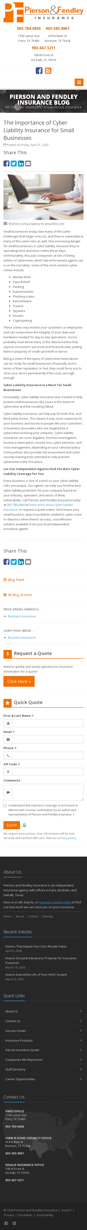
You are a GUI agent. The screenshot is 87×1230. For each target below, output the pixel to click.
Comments (11, 780)
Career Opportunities (43, 1079)
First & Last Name (18, 715)
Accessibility (45, 1215)
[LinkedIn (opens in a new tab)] (21, 163)
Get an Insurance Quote (43, 1050)
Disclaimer (25, 1215)
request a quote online (55, 902)
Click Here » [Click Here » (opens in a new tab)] (19, 681)
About (20, 916)
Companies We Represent (43, 1060)
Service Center (43, 1031)
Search (66, 1210)
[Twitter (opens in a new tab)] (14, 163)
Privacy (9, 1215)
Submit (11, 825)
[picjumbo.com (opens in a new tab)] (54, 223)
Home (7, 916)
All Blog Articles (17, 594)
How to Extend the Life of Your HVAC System (43, 976)
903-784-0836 (16, 505)
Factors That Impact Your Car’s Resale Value (43, 948)
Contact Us (43, 1021)
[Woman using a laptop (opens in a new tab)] (24, 223)
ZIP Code (11, 764)
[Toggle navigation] (79, 82)
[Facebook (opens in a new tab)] (39, 70)
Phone (10, 748)
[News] (48, 70)
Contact (33, 916)
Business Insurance (22, 616)
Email (9, 732)
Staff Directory (43, 1069)
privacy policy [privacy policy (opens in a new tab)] (67, 838)
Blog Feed (13, 579)
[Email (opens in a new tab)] (28, 163)
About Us (43, 1011)
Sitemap (47, 916)
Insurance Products (43, 1040)
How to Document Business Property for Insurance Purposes (43, 963)
